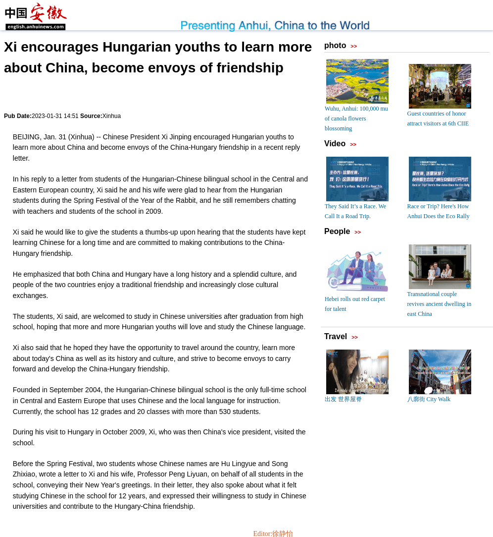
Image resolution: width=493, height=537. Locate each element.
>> (353, 46)
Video (334, 143)
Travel (335, 336)
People (337, 231)
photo (335, 45)
